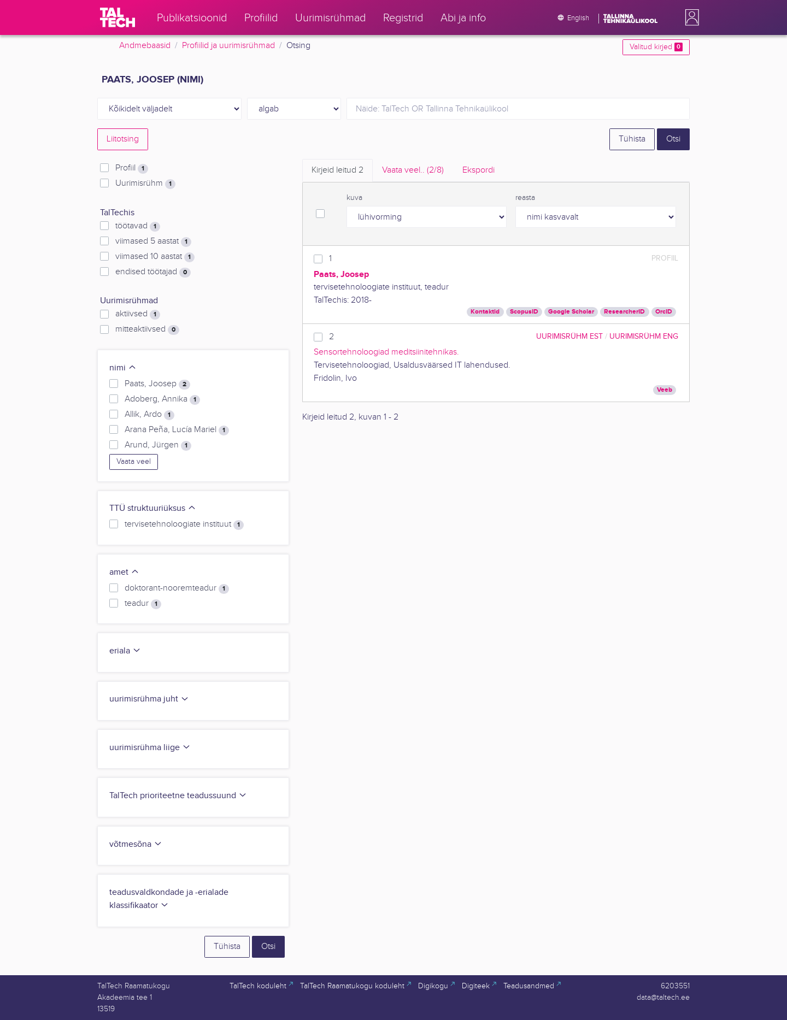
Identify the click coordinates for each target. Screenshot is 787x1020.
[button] (689, 17)
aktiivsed (137, 314)
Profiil (131, 168)
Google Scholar (571, 312)
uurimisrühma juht (149, 699)
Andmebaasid (145, 45)
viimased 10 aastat (155, 256)
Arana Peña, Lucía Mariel (177, 429)
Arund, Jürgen (158, 445)
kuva (354, 197)
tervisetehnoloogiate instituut (184, 524)
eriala (125, 651)
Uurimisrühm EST (569, 336)
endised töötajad (153, 272)
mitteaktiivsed (147, 329)
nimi (123, 368)
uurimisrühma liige (150, 747)
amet (124, 572)
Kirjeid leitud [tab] (337, 170)
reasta (525, 197)
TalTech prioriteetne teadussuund (178, 796)
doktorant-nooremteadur (177, 588)
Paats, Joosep (157, 384)
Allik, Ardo (149, 414)
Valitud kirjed (656, 47)
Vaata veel (133, 461)
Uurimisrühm (145, 183)
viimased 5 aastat (153, 241)
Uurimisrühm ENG (643, 336)
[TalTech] (117, 17)
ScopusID (524, 312)
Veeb (664, 390)
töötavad (137, 226)
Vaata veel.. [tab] (413, 170)
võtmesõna (135, 844)
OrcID (663, 312)
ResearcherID (624, 312)
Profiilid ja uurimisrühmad (228, 45)
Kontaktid (485, 312)
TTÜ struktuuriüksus (152, 508)
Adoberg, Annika (162, 399)
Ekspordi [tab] (478, 170)
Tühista (632, 139)
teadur (143, 603)
